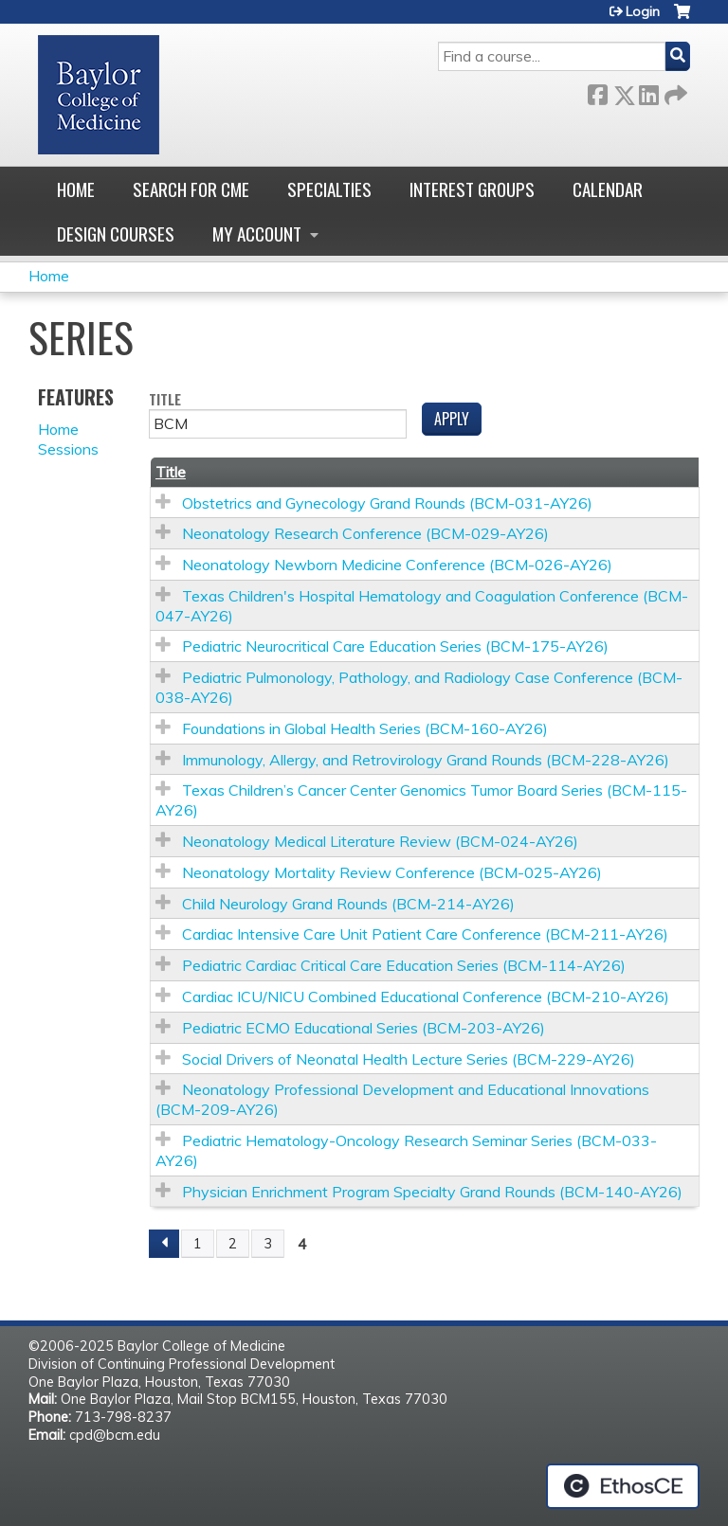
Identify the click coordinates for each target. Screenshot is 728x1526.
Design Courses (115, 233)
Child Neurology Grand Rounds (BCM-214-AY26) (348, 903)
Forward (673, 91)
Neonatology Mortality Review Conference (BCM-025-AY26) (392, 872)
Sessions (68, 449)
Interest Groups (472, 189)
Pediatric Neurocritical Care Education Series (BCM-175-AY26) (395, 646)
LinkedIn (648, 91)
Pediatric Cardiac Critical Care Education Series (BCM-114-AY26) (404, 965)
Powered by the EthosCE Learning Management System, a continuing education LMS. (623, 1486)
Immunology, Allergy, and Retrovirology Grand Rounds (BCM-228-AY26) (425, 759)
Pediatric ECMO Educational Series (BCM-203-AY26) (363, 1027)
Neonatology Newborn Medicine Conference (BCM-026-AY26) (397, 564)
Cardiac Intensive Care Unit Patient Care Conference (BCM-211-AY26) (425, 934)
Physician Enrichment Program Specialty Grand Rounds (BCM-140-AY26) (432, 1191)
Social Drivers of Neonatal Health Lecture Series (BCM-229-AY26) (408, 1059)
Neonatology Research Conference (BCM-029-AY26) (365, 533)
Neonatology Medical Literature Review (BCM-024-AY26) (380, 841)
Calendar (608, 189)
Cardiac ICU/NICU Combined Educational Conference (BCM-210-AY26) (425, 996)
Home (76, 189)
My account (256, 233)
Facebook (597, 91)
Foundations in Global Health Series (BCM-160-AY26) (365, 728)
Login (643, 11)
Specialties (329, 189)
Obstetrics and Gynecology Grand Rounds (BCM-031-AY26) (387, 503)
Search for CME (191, 189)
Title (165, 400)
